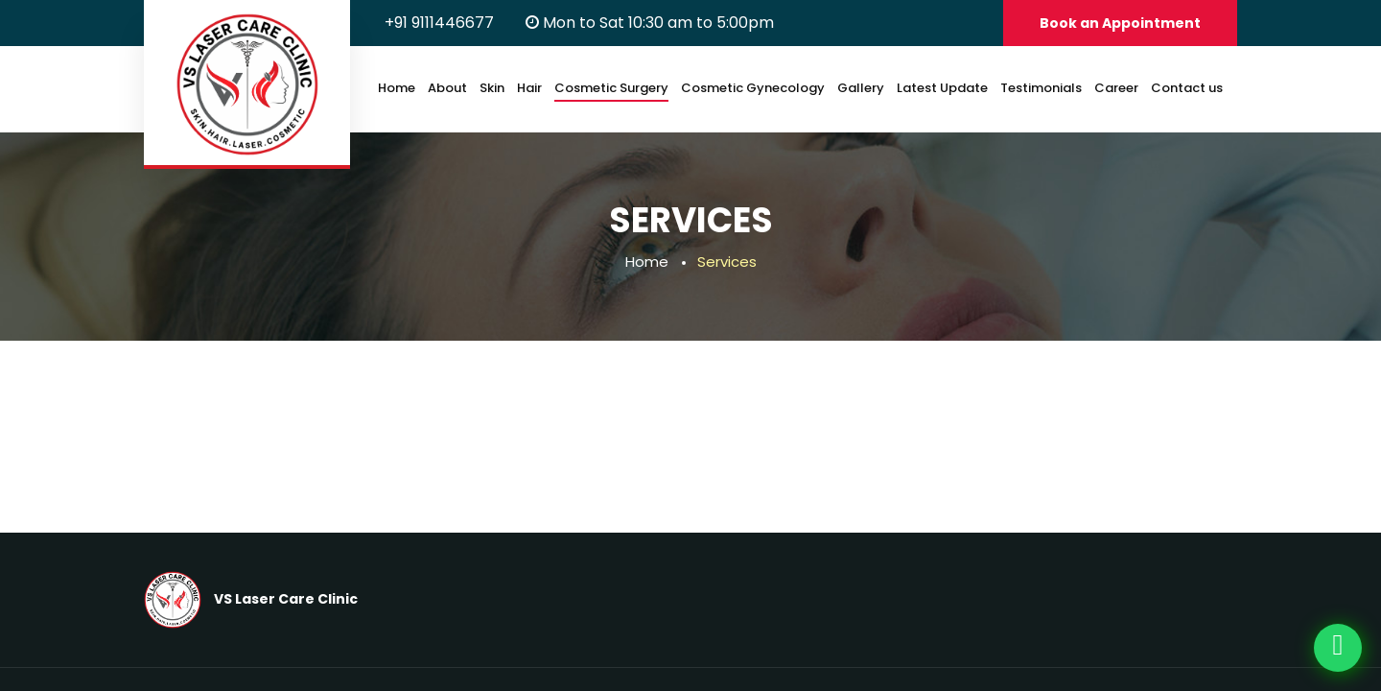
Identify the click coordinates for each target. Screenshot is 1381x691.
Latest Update (942, 88)
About (447, 88)
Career (1116, 88)
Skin (492, 88)
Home (396, 88)
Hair (529, 88)
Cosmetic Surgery (611, 88)
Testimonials (1041, 88)
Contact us (1187, 88)
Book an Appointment (1120, 23)
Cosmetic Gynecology (753, 88)
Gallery (860, 88)
